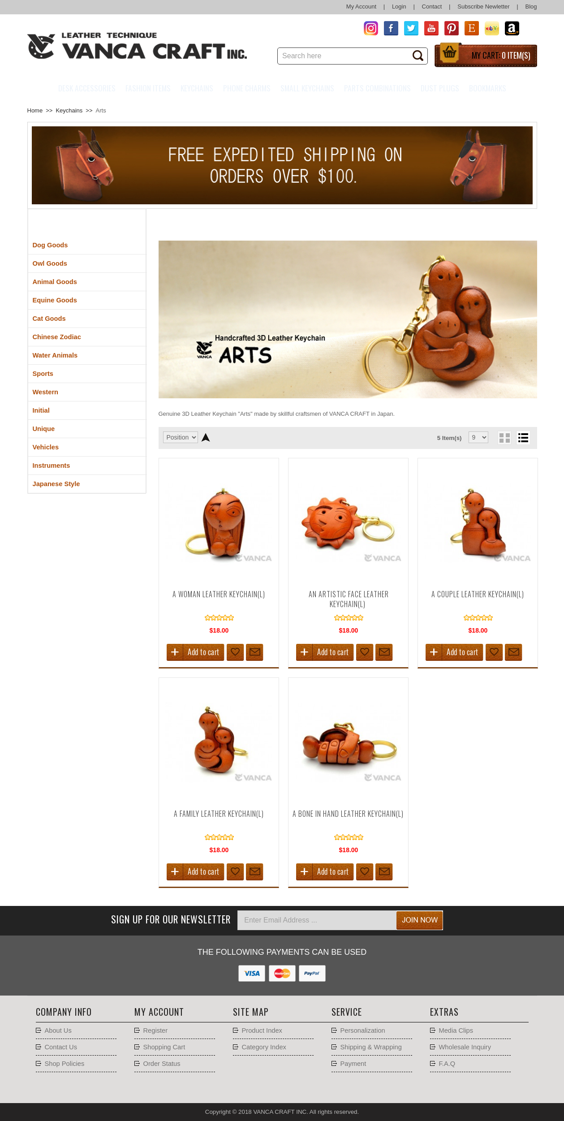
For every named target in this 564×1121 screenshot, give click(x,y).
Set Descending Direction (206, 437)
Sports (43, 373)
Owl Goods (50, 263)
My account (159, 1011)
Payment (353, 1063)
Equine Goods (55, 300)
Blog (531, 6)
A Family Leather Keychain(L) (219, 813)
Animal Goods (55, 281)
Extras (444, 1011)
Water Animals (55, 355)
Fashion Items (148, 88)
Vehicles (46, 447)
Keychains (197, 88)
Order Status (162, 1063)
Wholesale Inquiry (465, 1047)
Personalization (362, 1030)
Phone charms (247, 88)
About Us (58, 1030)
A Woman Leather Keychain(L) (218, 594)
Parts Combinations (377, 88)
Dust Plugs (440, 88)
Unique (44, 428)
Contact (432, 6)
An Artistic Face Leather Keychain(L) (349, 599)
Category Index (264, 1047)
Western (46, 392)
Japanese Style (56, 483)
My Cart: (501, 55)
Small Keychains (307, 88)
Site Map (251, 1011)
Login (399, 6)
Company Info (64, 1011)
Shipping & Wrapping (371, 1047)
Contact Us (61, 1047)
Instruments (51, 465)
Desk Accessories (87, 88)
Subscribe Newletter (483, 6)
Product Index (262, 1030)
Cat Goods (49, 318)
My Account (361, 6)
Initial (41, 410)
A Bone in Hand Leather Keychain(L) (348, 813)
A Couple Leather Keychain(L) (477, 594)
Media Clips (456, 1030)
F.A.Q (447, 1063)
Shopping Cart (164, 1047)
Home (35, 110)
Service (347, 1011)
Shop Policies (65, 1063)
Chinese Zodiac (57, 337)
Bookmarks (487, 88)
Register (155, 1030)
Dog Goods (50, 245)
